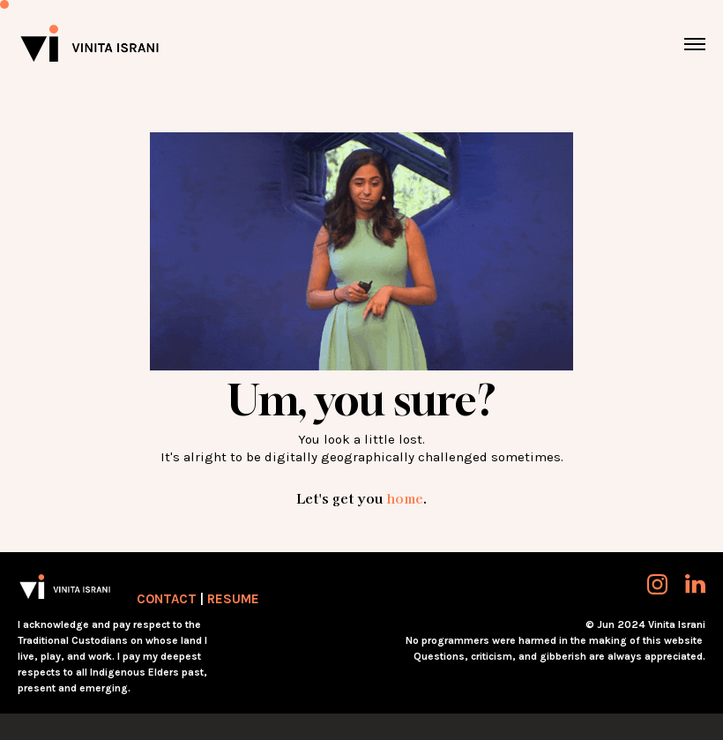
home (404, 498)
